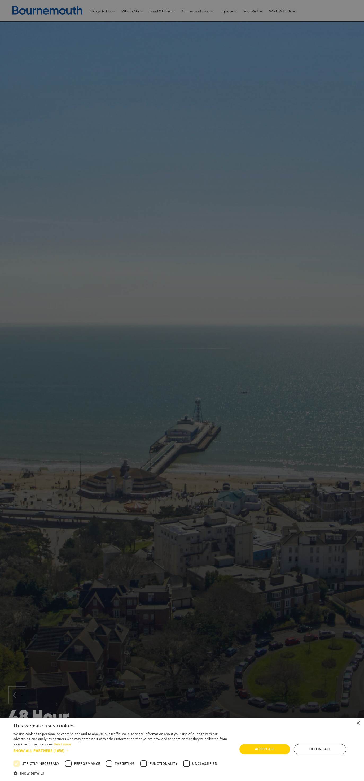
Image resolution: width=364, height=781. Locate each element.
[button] (122, 750)
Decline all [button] (320, 749)
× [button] (358, 723)
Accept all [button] (265, 749)
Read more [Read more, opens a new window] (62, 744)
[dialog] (182, 749)
